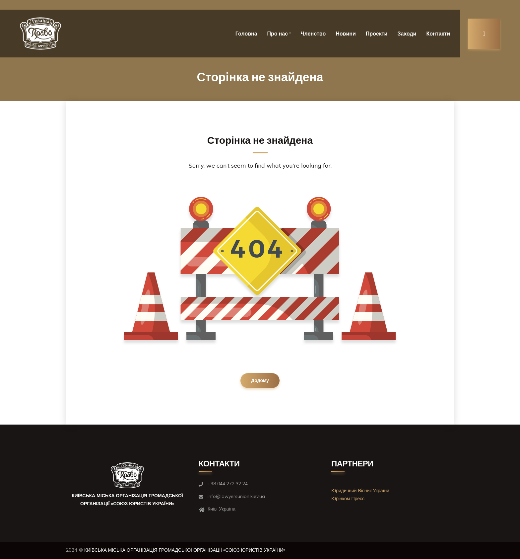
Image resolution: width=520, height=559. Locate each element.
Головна (246, 34)
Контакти (438, 34)
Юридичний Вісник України (360, 491)
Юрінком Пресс (347, 499)
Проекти (377, 34)
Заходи (406, 34)
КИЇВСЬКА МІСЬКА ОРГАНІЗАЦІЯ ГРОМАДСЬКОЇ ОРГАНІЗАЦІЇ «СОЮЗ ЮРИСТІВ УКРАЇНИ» (184, 550)
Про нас (277, 34)
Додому (260, 380)
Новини (346, 34)
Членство (313, 34)
